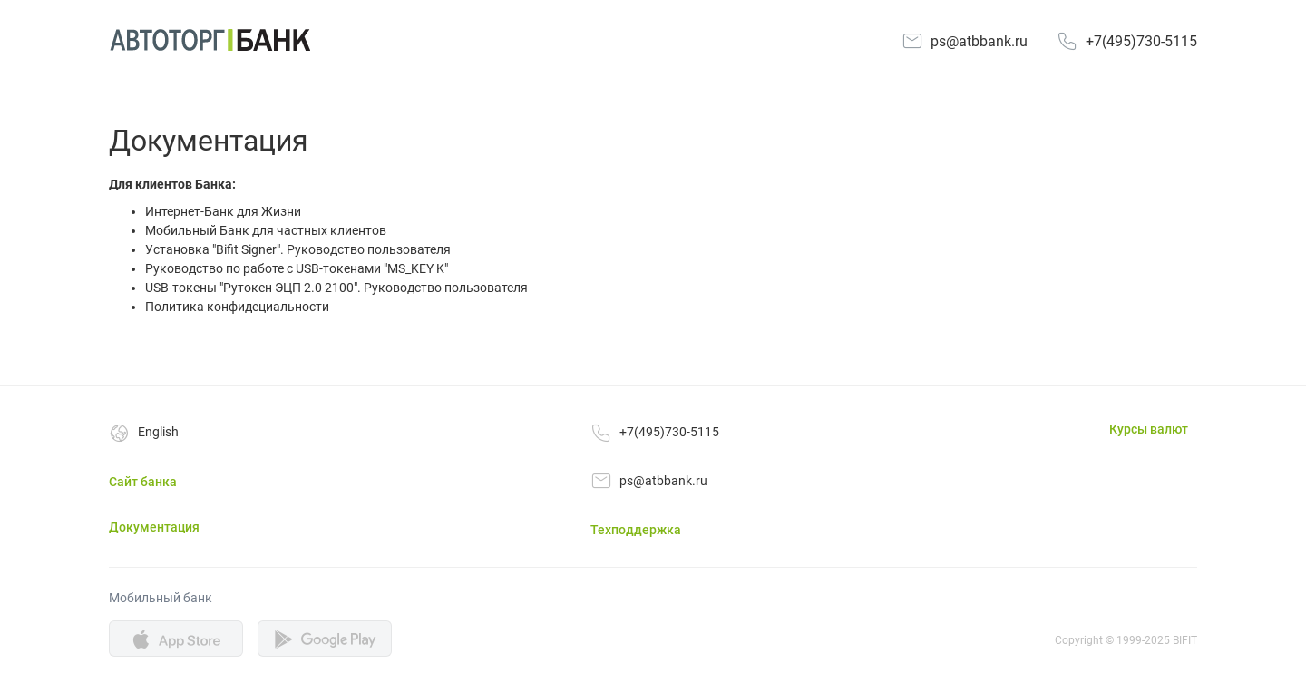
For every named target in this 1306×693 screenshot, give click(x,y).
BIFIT (1185, 640)
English (158, 432)
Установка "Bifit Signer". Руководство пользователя (298, 249)
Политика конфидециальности (237, 306)
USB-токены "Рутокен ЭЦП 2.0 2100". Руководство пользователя (336, 287)
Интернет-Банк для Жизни (223, 211)
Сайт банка (143, 481)
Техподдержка (635, 529)
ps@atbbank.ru (979, 41)
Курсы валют (1148, 429)
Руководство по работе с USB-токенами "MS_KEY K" (296, 268)
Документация (154, 527)
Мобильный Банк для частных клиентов (265, 230)
